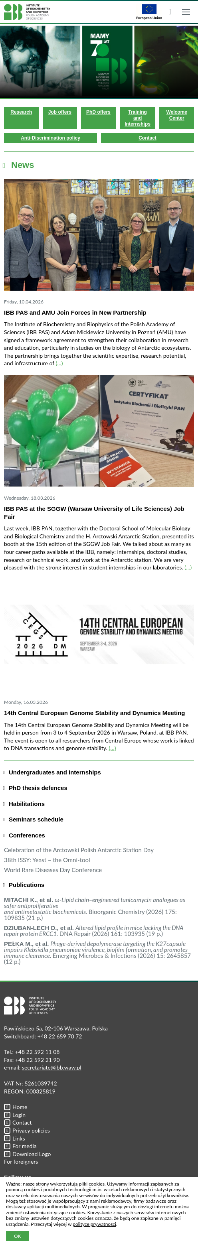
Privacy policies (27, 1130)
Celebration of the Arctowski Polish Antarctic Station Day (79, 849)
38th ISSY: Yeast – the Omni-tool (47, 859)
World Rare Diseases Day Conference (53, 869)
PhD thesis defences (38, 787)
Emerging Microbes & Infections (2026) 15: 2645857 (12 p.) (97, 952)
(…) (59, 363)
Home (15, 1106)
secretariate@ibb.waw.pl (51, 1067)
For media (20, 1146)
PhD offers (98, 112)
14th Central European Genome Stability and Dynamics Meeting (94, 712)
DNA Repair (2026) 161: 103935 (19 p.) (93, 930)
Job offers (59, 112)
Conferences (27, 835)
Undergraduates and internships (55, 772)
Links (14, 1138)
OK (17, 1236)
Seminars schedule (36, 819)
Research (21, 112)
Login (15, 1114)
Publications (26, 884)
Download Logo (27, 1153)
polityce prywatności (94, 1224)
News (22, 165)
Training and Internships (137, 118)
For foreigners (21, 1161)
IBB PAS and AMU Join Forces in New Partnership (75, 312)
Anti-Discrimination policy (50, 138)
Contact (147, 138)
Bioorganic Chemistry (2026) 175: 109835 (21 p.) (94, 908)
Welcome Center (176, 115)
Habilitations (27, 803)
